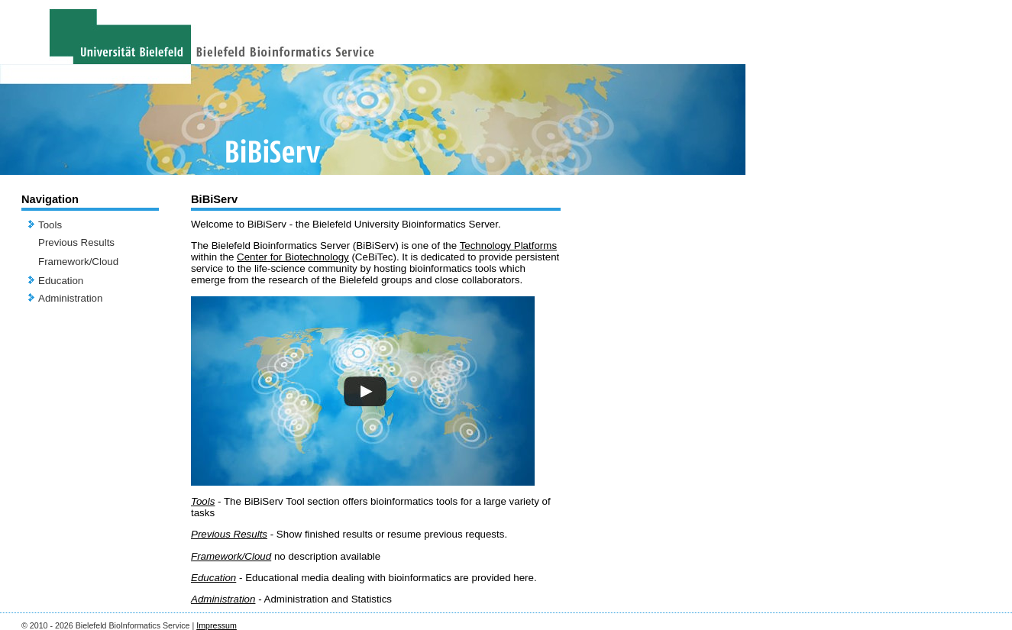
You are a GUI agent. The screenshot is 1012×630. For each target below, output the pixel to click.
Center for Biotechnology (293, 257)
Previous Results (76, 242)
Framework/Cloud (78, 261)
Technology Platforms (508, 245)
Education (60, 280)
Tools (50, 225)
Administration (70, 298)
